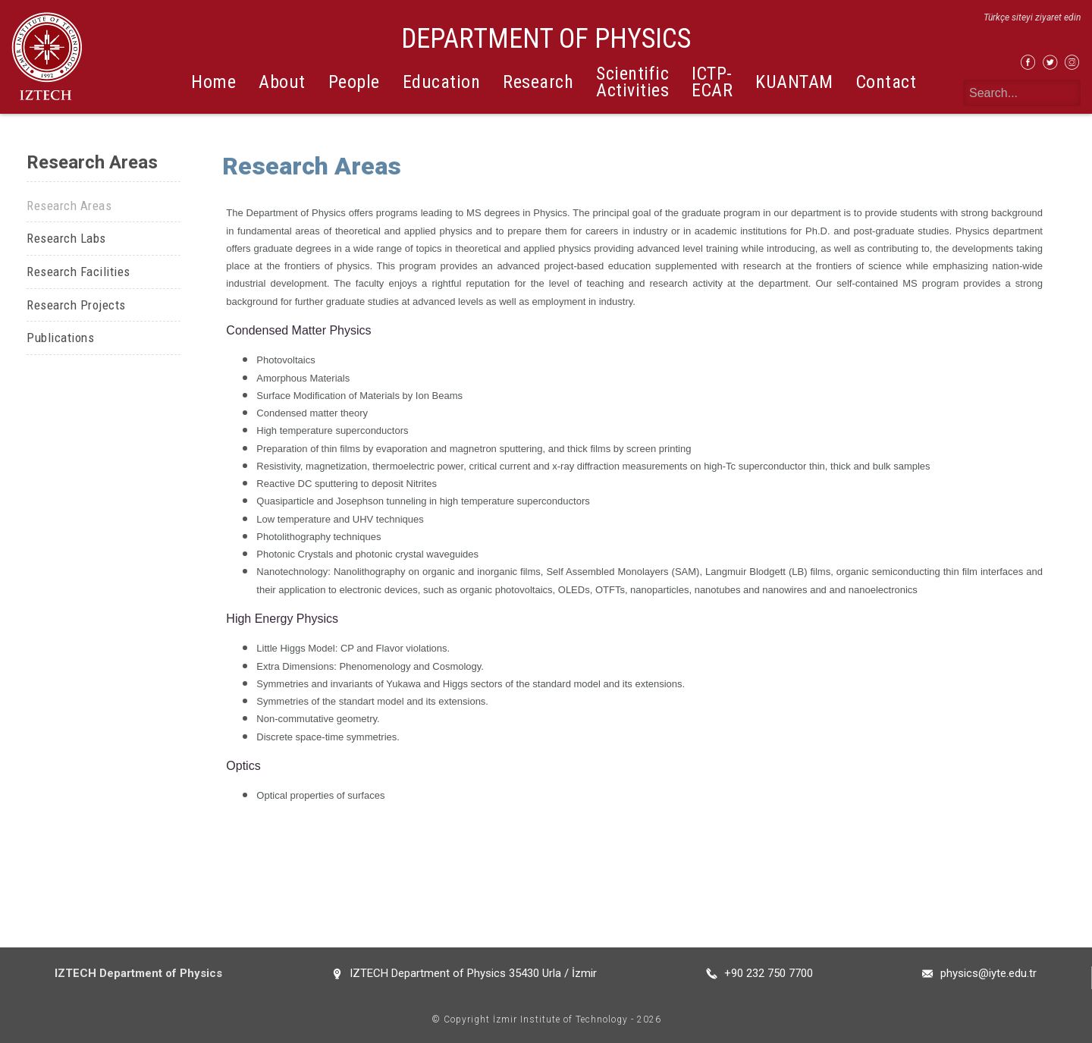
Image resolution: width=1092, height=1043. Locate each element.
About (282, 82)
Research (538, 82)
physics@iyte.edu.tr (988, 973)
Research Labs (66, 238)
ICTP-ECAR (712, 81)
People (354, 82)
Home (213, 82)
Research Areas (69, 205)
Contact (886, 82)
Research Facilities (78, 271)
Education (442, 82)
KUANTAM (794, 82)
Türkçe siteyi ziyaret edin (1032, 17)
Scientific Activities (632, 81)
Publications (60, 337)
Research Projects (76, 305)
